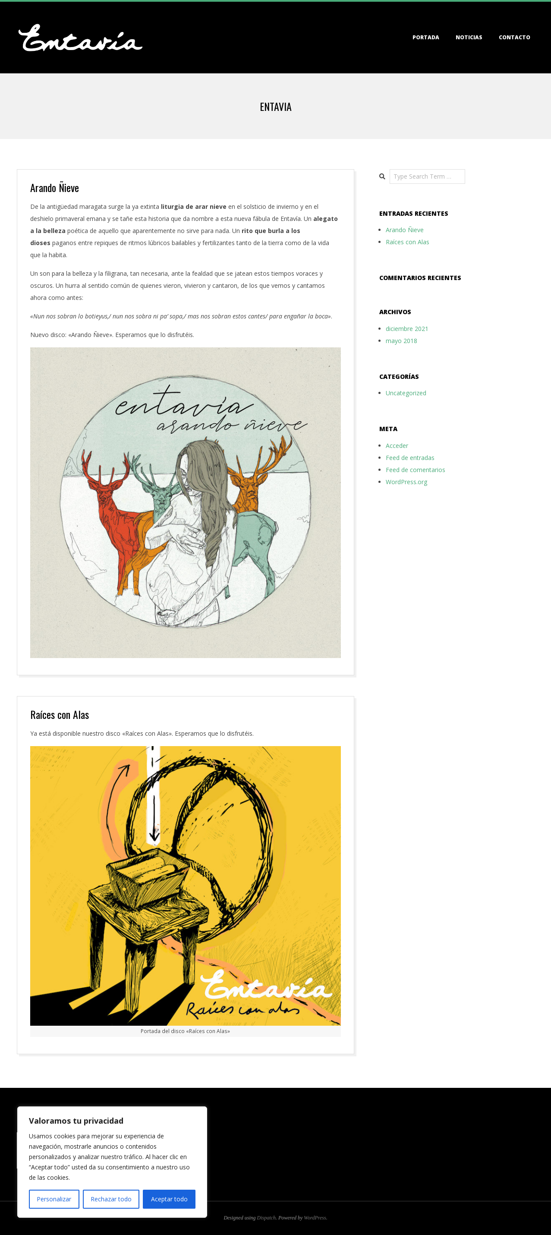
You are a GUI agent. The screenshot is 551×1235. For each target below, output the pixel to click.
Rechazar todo (111, 1199)
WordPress (315, 1218)
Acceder (397, 445)
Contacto (514, 37)
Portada (425, 37)
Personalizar (54, 1199)
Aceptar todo (169, 1199)
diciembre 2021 (407, 329)
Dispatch (266, 1218)
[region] (112, 1162)
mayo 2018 (401, 341)
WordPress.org (406, 482)
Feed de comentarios (415, 470)
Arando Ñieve (54, 187)
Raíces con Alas (59, 714)
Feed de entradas (410, 458)
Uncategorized (406, 393)
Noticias (469, 37)
